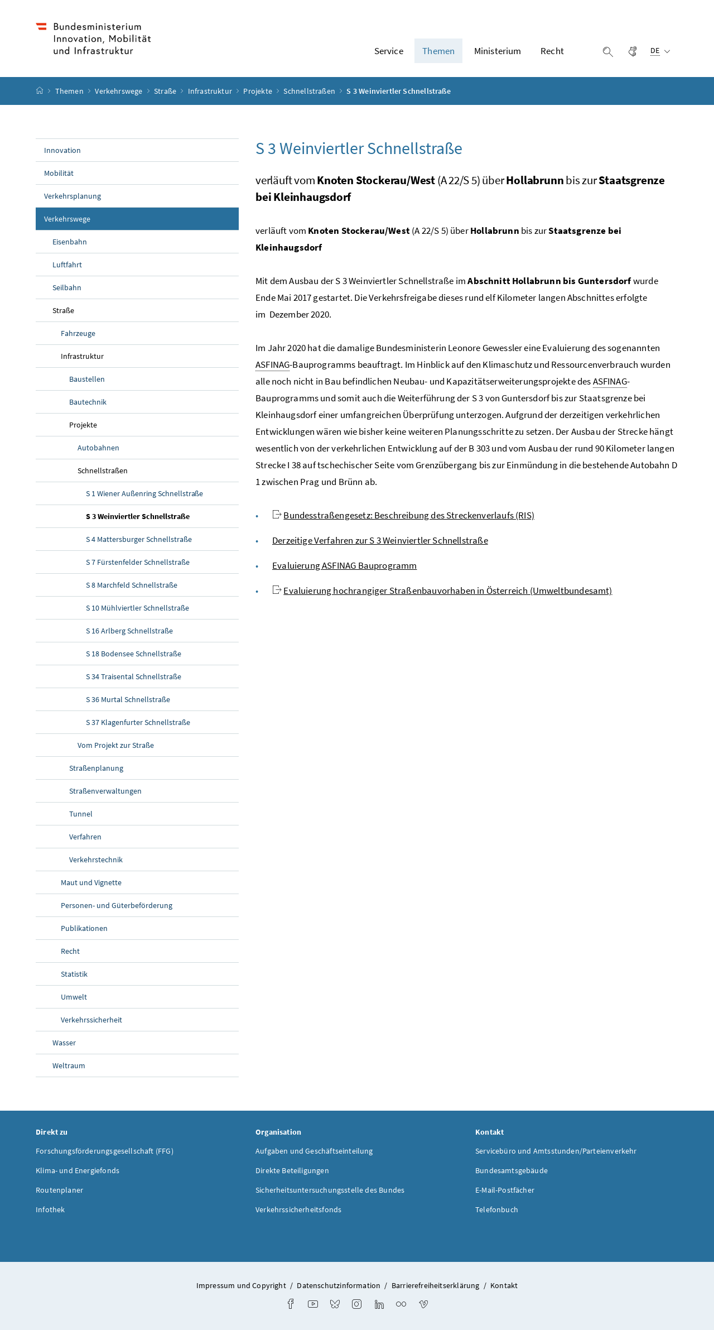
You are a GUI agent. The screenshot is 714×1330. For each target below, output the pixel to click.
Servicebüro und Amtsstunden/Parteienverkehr (556, 1151)
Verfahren (85, 837)
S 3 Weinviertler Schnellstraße (162, 515)
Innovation (62, 150)
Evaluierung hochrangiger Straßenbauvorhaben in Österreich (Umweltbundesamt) (447, 590)
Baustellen (87, 379)
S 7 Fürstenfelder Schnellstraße (138, 562)
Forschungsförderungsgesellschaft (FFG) (104, 1151)
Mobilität (59, 173)
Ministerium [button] (498, 51)
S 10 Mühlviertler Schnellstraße (137, 608)
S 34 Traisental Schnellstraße (133, 676)
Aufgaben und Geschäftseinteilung (314, 1151)
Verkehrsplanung (72, 196)
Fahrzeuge (78, 333)
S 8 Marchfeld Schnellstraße (131, 585)
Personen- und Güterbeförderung (116, 905)
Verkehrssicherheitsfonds (298, 1209)
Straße (166, 91)
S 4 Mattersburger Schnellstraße (139, 539)
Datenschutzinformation (338, 1285)
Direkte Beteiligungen (292, 1170)
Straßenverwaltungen (105, 791)
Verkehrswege (119, 91)
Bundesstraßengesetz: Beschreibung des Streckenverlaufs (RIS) (408, 515)
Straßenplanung (96, 768)
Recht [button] (552, 51)
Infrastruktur (211, 91)
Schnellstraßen (310, 91)
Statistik (74, 974)
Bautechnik (88, 402)
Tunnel (81, 814)
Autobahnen (98, 448)
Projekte (258, 91)
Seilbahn (66, 287)
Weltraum (68, 1065)
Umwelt (74, 997)
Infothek (50, 1209)
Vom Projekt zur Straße (116, 745)
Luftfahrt (67, 265)
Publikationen (84, 928)
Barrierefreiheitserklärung (436, 1285)
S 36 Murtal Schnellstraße (128, 699)
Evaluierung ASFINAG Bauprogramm (344, 565)
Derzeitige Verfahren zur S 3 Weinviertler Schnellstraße (380, 540)
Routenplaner (59, 1190)
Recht (70, 951)
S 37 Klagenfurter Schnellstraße (138, 722)
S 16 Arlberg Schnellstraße (129, 631)
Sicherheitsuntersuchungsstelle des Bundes (329, 1190)
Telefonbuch (496, 1209)
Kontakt (504, 1285)
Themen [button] (438, 51)
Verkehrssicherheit (91, 1020)
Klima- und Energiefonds (77, 1170)
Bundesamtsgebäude (511, 1170)
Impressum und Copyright (241, 1285)
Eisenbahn (69, 242)
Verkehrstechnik (96, 859)
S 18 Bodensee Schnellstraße (133, 654)
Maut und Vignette (91, 882)
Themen (70, 91)
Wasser (64, 1043)
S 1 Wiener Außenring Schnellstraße (144, 493)
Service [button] (388, 51)
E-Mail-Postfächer (504, 1190)
